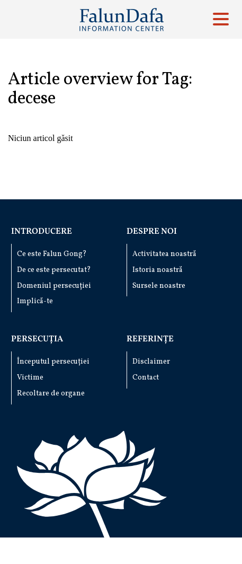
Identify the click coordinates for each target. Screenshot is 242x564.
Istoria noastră (157, 270)
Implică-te (35, 301)
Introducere (41, 231)
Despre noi (152, 231)
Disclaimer (151, 362)
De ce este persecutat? (54, 270)
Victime (30, 378)
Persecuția (37, 339)
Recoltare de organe (51, 394)
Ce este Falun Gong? (52, 254)
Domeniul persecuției (54, 286)
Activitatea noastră (164, 254)
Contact (145, 378)
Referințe (150, 339)
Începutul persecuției (53, 362)
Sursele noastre (158, 286)
